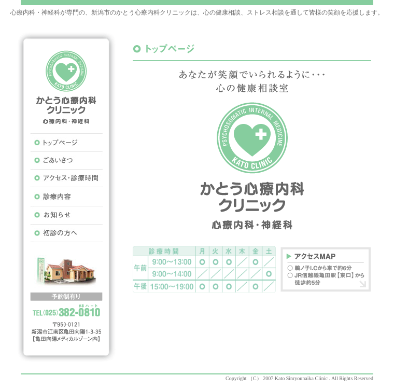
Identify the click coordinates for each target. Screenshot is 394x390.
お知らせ (66, 215)
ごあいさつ (66, 160)
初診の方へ (66, 233)
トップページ (66, 142)
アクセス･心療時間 (66, 179)
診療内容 (66, 197)
